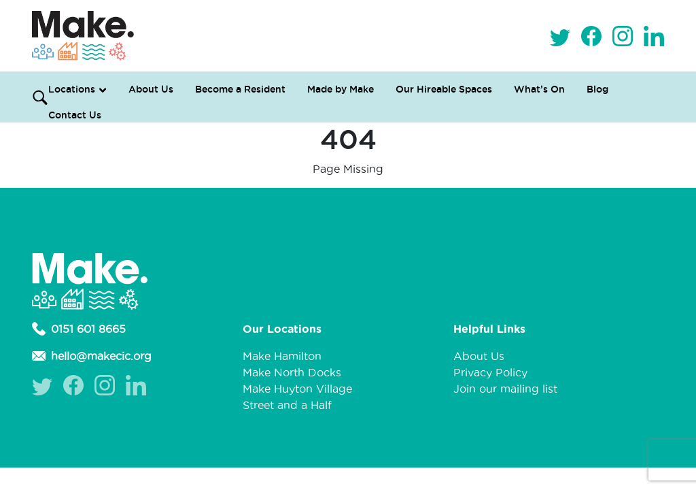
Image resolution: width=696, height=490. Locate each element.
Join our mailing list (505, 388)
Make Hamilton (282, 356)
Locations (71, 89)
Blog (597, 89)
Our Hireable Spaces (444, 89)
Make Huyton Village (297, 388)
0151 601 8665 (79, 329)
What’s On (539, 89)
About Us (150, 89)
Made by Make (340, 89)
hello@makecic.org (92, 356)
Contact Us (74, 115)
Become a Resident (240, 89)
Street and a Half (287, 405)
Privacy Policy (490, 372)
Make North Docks (292, 372)
